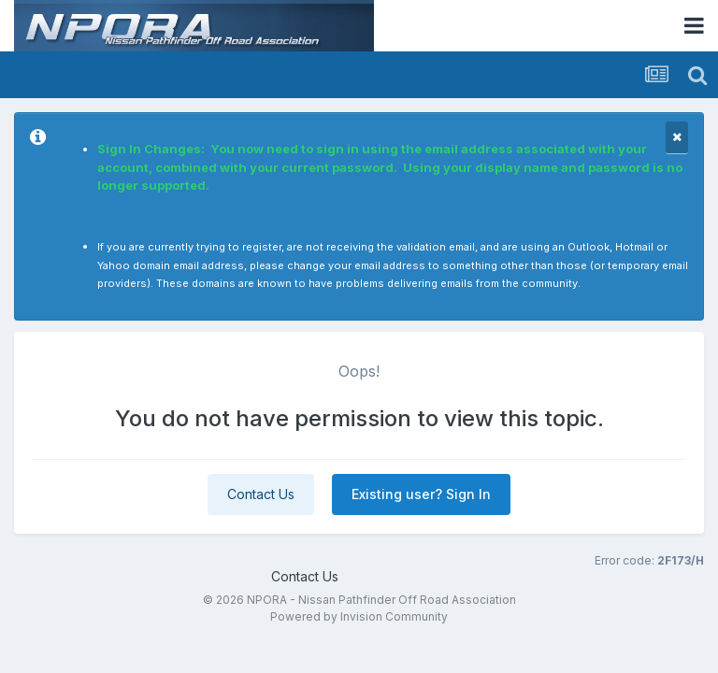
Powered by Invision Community (359, 616)
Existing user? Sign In (421, 494)
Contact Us (260, 494)
